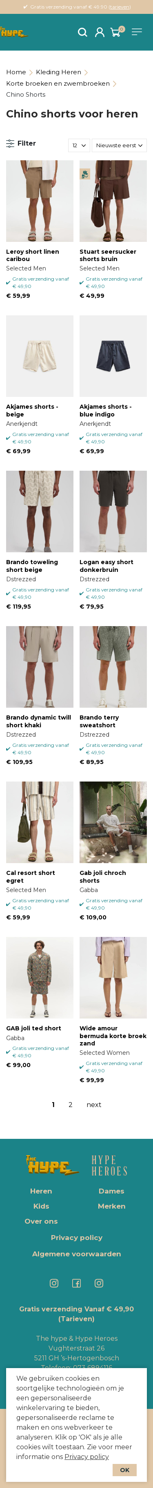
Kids (41, 1206)
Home (16, 72)
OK (124, 1470)
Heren (41, 1191)
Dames (111, 1191)
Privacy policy (86, 1457)
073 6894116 (92, 1368)
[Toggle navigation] (138, 32)
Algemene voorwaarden (76, 1254)
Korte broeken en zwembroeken (58, 83)
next (94, 1105)
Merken (112, 1206)
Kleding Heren (58, 72)
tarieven (119, 7)
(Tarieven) (76, 1319)
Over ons (41, 1221)
